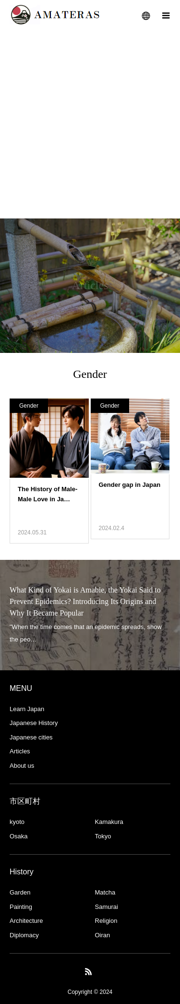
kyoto (17, 821)
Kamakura (109, 821)
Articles (20, 751)
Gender (28, 405)
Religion (106, 920)
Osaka (19, 836)
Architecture (26, 920)
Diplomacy (24, 935)
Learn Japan (27, 709)
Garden (20, 892)
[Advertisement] (90, 124)
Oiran (102, 935)
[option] (90, 615)
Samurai (106, 906)
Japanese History (34, 722)
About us (22, 765)
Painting (21, 906)
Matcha (105, 892)
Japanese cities (31, 737)
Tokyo (103, 836)
